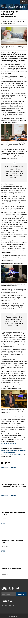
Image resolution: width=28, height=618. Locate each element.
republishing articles (15, 455)
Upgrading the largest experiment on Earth (13, 513)
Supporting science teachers (11, 568)
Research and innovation (9, 467)
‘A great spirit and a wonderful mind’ (12, 541)
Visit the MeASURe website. (8, 443)
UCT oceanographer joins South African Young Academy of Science (14, 486)
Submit (21, 594)
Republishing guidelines (14, 616)
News (3, 523)
